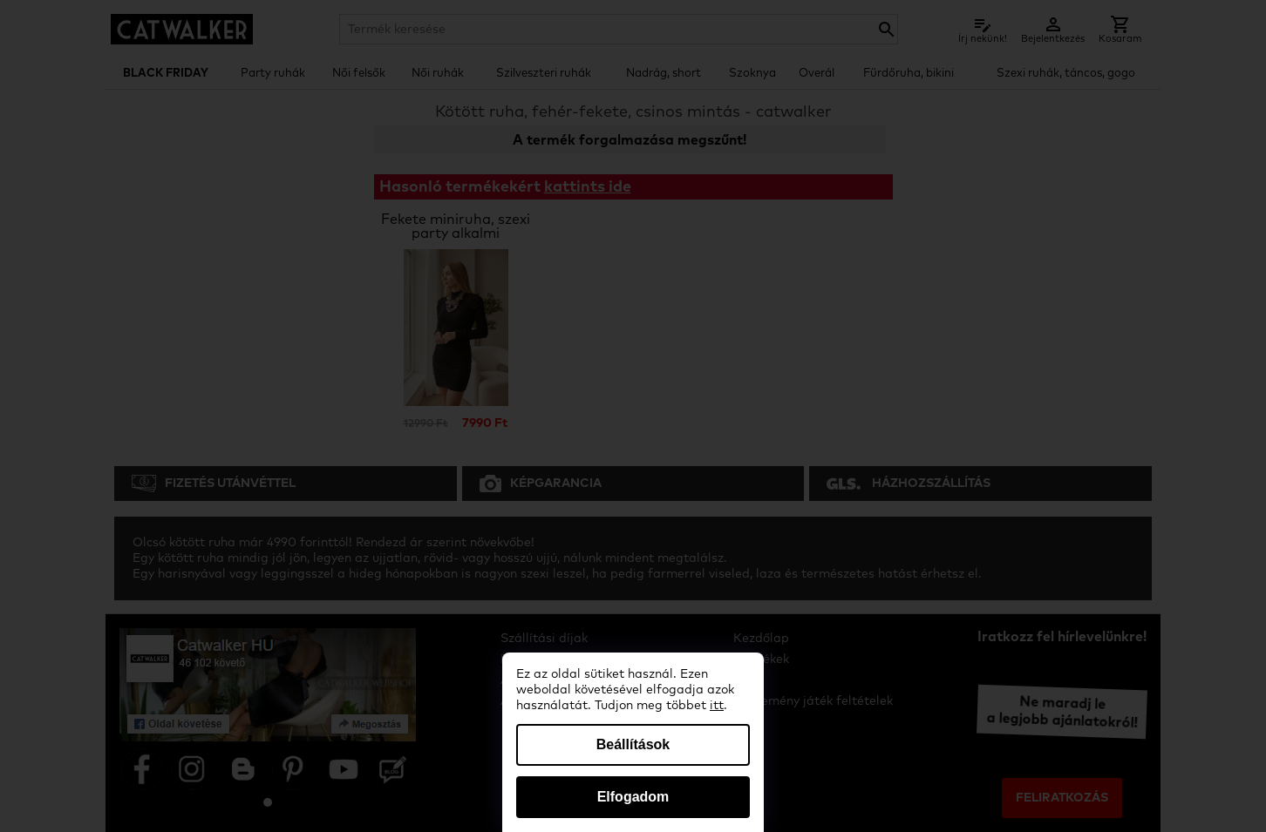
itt (717, 706)
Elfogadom (633, 796)
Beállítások (633, 744)
